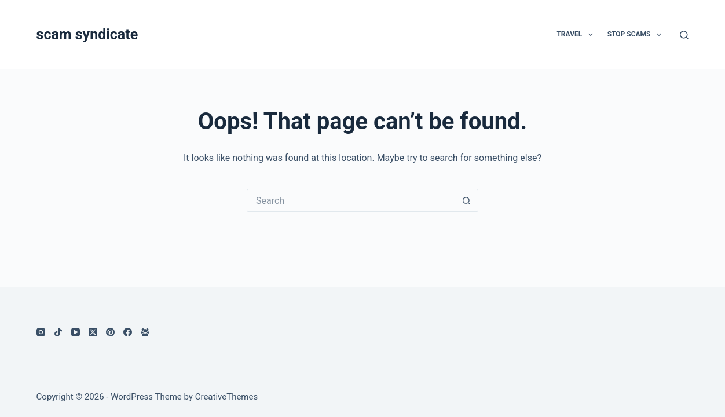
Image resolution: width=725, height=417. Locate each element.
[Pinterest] (110, 332)
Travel (576, 35)
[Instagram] (40, 332)
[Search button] (466, 200)
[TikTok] (58, 332)
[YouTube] (75, 332)
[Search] (684, 35)
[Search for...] (351, 200)
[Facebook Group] (145, 332)
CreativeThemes (226, 397)
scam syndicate (87, 34)
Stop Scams (636, 35)
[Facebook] (127, 332)
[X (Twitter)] (93, 332)
